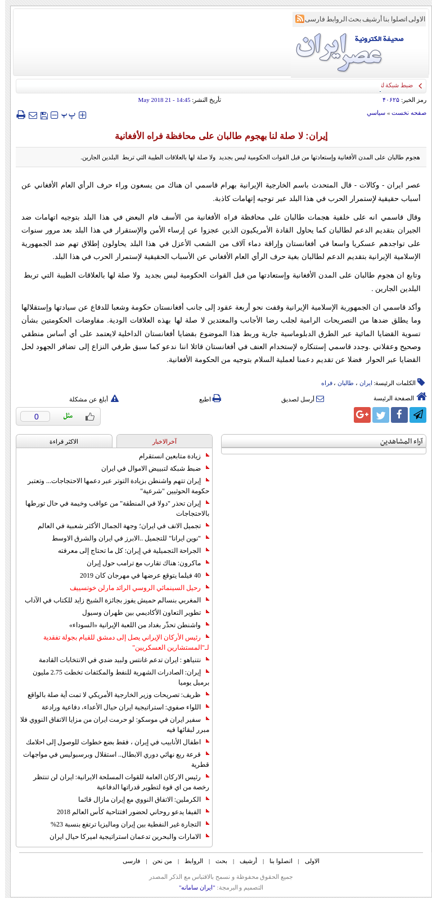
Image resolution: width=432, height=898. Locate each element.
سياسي (371, 112)
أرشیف (367, 19)
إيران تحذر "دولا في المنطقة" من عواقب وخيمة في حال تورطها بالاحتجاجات (112, 508)
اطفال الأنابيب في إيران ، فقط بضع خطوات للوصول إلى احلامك (112, 742)
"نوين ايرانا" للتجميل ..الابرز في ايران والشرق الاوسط (125, 538)
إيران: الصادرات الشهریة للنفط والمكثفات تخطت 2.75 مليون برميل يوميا (116, 677)
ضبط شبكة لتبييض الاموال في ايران (150, 468)
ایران (360, 382)
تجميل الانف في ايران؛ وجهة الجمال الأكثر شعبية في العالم (118, 526)
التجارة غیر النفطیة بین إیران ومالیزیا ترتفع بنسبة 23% (125, 824)
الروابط (331, 19)
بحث (349, 19)
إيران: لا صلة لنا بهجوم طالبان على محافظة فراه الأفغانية (216, 136)
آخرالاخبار (159, 441)
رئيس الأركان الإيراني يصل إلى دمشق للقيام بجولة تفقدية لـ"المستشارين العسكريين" (121, 642)
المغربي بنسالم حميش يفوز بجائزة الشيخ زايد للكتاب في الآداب (112, 600)
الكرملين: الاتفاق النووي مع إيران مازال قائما (138, 799)
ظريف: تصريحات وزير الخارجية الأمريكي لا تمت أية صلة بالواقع (113, 695)
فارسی (310, 19)
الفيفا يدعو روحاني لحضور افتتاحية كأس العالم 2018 (128, 812)
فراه (321, 382)
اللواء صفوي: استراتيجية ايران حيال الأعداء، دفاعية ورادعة (120, 707)
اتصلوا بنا (390, 19)
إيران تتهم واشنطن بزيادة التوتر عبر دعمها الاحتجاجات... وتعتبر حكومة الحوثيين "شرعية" (113, 486)
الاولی (411, 19)
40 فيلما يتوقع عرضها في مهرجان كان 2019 (139, 575)
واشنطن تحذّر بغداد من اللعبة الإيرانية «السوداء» (134, 625)
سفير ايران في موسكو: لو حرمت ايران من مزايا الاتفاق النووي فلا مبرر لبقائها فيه (109, 725)
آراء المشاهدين (396, 441)
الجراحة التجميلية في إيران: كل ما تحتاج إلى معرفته (128, 551)
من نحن (157, 860)
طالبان (340, 382)
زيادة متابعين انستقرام (169, 456)
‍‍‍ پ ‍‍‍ (63, 114)
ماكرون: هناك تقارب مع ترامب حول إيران (143, 563)
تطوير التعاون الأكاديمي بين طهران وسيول (140, 612)
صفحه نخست (403, 112)
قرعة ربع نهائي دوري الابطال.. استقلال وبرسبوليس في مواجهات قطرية (111, 759)
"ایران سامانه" (192, 887)
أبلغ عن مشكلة (89, 399)
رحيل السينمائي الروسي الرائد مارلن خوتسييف (134, 588)
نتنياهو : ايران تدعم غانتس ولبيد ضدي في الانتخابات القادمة (119, 660)
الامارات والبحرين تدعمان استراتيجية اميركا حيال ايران (124, 837)
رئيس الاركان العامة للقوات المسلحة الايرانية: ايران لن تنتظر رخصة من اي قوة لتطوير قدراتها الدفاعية (116, 782)
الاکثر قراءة (58, 441)
